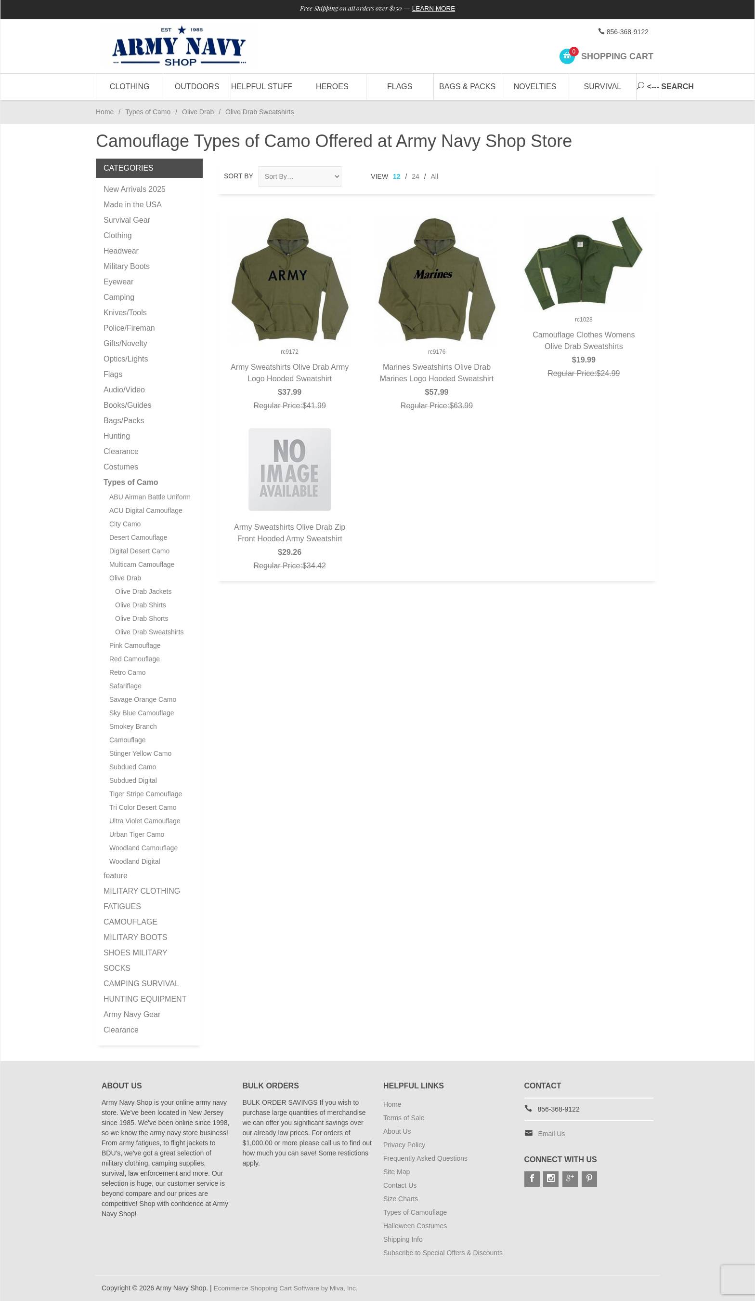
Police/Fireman (129, 328)
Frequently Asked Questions (425, 1158)
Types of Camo (147, 112)
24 (415, 176)
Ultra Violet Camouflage (145, 821)
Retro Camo (127, 672)
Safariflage (125, 686)
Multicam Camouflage (141, 564)
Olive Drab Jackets (143, 591)
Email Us (551, 1134)
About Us (397, 1131)
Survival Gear (127, 220)
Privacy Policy (404, 1145)
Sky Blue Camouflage (141, 713)
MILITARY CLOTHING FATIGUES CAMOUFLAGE (142, 906)
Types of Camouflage (415, 1212)
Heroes (332, 86)
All (435, 176)
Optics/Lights (126, 359)
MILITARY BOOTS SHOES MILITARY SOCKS (135, 952)
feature (116, 876)
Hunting (117, 436)
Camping (119, 297)
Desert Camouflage (138, 537)
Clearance (121, 451)
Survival (603, 86)
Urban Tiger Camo (136, 834)
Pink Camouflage (135, 645)
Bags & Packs (467, 86)
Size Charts (400, 1199)
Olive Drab (198, 112)
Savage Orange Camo (142, 699)
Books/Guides (128, 405)
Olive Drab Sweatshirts (149, 632)
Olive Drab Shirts (140, 605)
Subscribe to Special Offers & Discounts (443, 1253)
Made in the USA (133, 205)
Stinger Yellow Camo (140, 753)
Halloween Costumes (415, 1226)
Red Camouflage (134, 659)
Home (105, 112)
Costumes (121, 467)
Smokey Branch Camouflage (133, 733)
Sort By (238, 176)
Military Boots (127, 266)
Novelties (535, 86)
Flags (399, 86)
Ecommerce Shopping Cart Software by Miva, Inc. (288, 1288)
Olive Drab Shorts (141, 618)
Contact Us (400, 1185)
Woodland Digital (134, 861)
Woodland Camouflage (143, 848)
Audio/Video (124, 390)
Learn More (437, 9)
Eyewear (118, 282)
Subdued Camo (132, 767)
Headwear (121, 251)
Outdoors (197, 86)
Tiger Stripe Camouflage (145, 794)
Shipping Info (403, 1239)
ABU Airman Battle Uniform (150, 497)
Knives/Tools (125, 312)
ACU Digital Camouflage (145, 510)
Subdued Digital (133, 780)
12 (397, 176)
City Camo (125, 524)
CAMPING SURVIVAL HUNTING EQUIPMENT (145, 991)
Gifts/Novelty (125, 343)
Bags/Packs (124, 420)
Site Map (396, 1172)
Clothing (130, 86)
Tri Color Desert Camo (143, 807)
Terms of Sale (404, 1118)
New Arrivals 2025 (135, 189)
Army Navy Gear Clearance (132, 1022)
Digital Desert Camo (139, 551)
